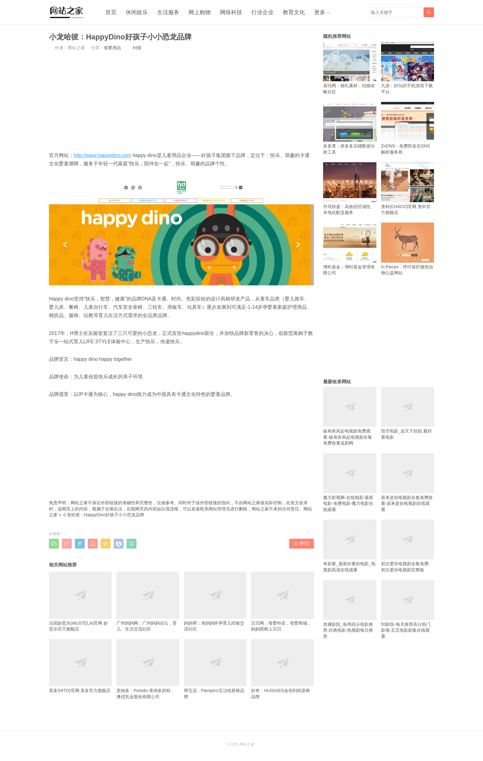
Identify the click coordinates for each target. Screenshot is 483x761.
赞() (301, 543)
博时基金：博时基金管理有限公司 (349, 249)
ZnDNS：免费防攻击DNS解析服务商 (407, 128)
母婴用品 (112, 47)
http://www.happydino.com (102, 155)
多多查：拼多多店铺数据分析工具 (349, 128)
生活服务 (168, 12)
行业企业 (262, 12)
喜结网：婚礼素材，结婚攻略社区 (349, 68)
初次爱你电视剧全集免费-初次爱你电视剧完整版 (407, 546)
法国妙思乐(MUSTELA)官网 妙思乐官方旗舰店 (80, 601)
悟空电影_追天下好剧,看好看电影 (407, 413)
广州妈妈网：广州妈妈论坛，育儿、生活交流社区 (147, 601)
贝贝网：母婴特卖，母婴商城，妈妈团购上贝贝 (282, 601)
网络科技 (231, 12)
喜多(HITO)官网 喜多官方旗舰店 (80, 666)
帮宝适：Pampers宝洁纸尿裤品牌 (215, 669)
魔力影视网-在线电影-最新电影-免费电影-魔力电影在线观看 (349, 482)
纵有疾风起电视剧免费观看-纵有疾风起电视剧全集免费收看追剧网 (349, 416)
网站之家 (247, 744)
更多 (319, 12)
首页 (110, 12)
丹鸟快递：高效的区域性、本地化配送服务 (349, 188)
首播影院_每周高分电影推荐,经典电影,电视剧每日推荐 (349, 609)
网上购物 (200, 12)
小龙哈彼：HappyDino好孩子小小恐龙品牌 (103, 514)
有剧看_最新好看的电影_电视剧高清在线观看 (349, 546)
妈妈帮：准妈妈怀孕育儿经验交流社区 (215, 601)
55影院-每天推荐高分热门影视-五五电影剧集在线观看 (407, 609)
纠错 (137, 47)
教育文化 (294, 12)
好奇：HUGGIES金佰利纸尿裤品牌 (282, 669)
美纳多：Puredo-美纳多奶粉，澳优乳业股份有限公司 (147, 669)
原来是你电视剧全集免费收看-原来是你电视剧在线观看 (407, 482)
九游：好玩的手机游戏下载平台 (407, 68)
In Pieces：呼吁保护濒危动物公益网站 (407, 249)
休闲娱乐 (137, 12)
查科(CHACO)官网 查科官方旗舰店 (407, 188)
